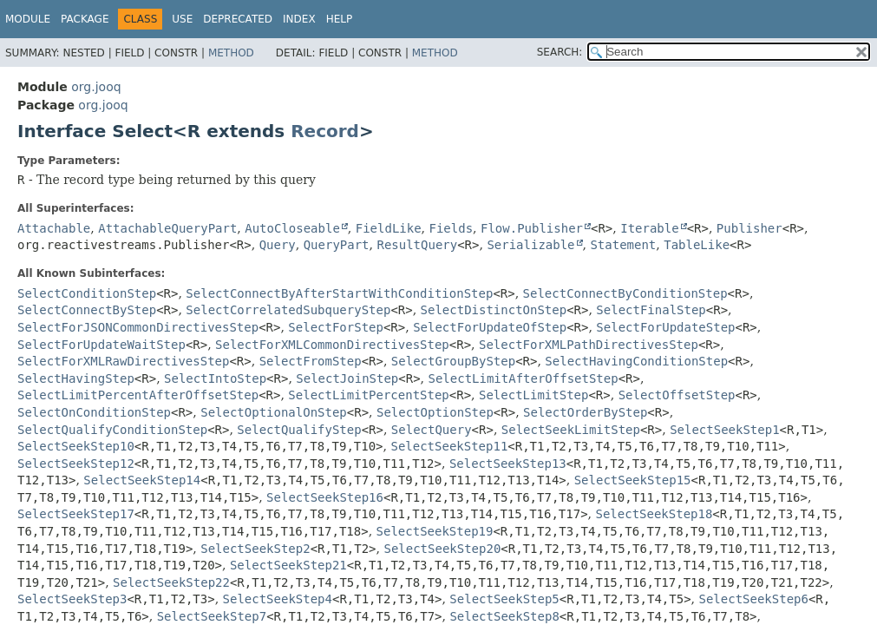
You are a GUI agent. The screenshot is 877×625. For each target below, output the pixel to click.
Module (27, 19)
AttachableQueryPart (167, 228)
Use (182, 19)
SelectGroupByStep (453, 361)
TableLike (697, 245)
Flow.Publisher (532, 228)
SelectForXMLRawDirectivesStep (123, 361)
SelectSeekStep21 (288, 565)
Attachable (53, 228)
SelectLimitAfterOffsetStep (523, 378)
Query (277, 245)
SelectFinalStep (650, 310)
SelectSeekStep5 (504, 599)
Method (231, 53)
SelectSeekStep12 (75, 463)
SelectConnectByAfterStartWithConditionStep (339, 293)
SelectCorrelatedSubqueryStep (288, 310)
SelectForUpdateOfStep (489, 327)
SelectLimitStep (533, 395)
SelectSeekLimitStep (570, 430)
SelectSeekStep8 (504, 616)
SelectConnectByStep (86, 310)
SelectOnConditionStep (94, 412)
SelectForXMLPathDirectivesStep (588, 345)
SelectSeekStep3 (72, 599)
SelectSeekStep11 (448, 446)
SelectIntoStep (215, 378)
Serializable (530, 245)
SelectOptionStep (435, 412)
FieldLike (389, 228)
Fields (451, 228)
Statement (623, 245)
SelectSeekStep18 (653, 514)
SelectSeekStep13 (507, 463)
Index (299, 19)
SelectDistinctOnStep (494, 310)
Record (325, 131)
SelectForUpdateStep (665, 327)
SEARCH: (560, 52)
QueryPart (337, 245)
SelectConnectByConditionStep (625, 293)
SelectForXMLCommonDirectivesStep (332, 345)
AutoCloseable (292, 228)
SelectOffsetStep (677, 395)
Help (339, 19)
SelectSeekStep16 (324, 497)
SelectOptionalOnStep (273, 412)
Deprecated (237, 19)
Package (84, 19)
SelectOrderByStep (585, 412)
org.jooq (96, 87)
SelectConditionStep (86, 293)
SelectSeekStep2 (255, 549)
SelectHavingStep (75, 378)
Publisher (749, 228)
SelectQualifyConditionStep (112, 430)
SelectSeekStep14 (141, 480)
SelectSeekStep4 (277, 599)
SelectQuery (431, 430)
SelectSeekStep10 (75, 446)
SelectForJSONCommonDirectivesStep (138, 327)
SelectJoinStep (347, 378)
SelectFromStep (310, 361)
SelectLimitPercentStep (368, 395)
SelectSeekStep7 (211, 616)
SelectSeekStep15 (632, 480)
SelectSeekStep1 (724, 430)
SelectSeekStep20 (442, 549)
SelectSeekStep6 (753, 599)
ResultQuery (416, 245)
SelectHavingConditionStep (636, 361)
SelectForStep (335, 327)
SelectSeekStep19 (435, 531)
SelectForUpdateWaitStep (101, 345)
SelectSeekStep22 (171, 582)
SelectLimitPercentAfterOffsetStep (138, 395)
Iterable (649, 228)
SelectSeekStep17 (75, 514)
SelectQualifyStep (299, 430)
